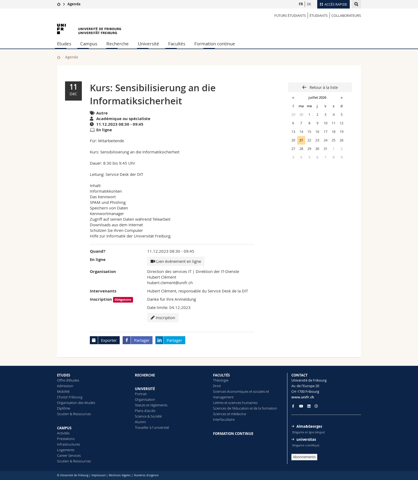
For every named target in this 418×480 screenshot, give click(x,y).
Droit (217, 385)
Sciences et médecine (229, 413)
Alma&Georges (309, 426)
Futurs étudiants (290, 15)
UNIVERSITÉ (145, 388)
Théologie (220, 380)
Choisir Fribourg (69, 397)
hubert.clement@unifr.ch (170, 282)
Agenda (74, 4)
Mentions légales (120, 475)
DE (309, 4)
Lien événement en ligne (176, 261)
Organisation (145, 399)
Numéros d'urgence (146, 475)
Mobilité (63, 391)
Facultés (176, 44)
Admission (65, 385)
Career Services (69, 455)
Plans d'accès (145, 410)
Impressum (98, 475)
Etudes (64, 44)
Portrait (141, 393)
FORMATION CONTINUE (233, 433)
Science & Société (148, 416)
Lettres (218, 402)
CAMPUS (64, 428)
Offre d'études (68, 380)
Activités (63, 433)
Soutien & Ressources (74, 413)
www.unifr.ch (302, 397)
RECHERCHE (145, 375)
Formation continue (214, 44)
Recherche (117, 44)
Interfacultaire (224, 419)
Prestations (66, 438)
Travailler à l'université (152, 427)
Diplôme (63, 408)
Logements (65, 449)
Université (148, 44)
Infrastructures (68, 444)
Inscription (163, 317)
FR (301, 4)
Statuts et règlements (151, 405)
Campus (88, 44)
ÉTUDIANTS (319, 15)
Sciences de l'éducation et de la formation (245, 408)
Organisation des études (76, 402)
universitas (306, 439)
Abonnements (304, 456)
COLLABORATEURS (346, 15)
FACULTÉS (221, 375)
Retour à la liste (323, 87)
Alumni (140, 421)
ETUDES (63, 375)
